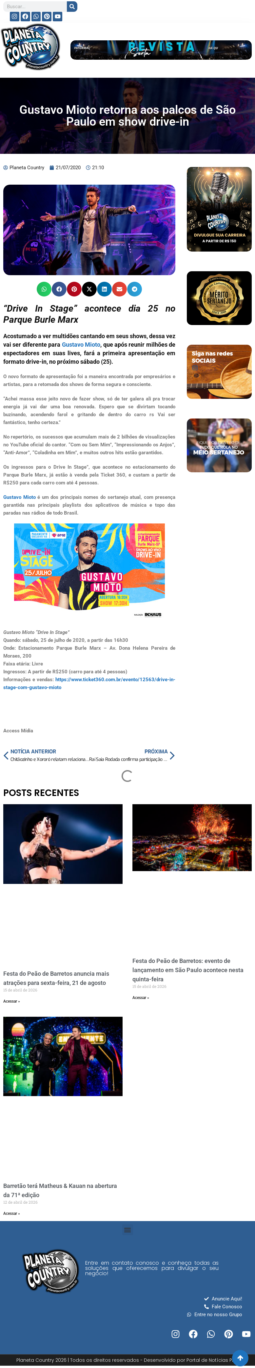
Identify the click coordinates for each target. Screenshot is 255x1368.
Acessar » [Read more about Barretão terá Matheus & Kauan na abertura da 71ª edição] (11, 1213)
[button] (44, 289)
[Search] (72, 6)
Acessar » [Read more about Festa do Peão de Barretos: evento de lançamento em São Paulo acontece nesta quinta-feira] (140, 997)
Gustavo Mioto (81, 344)
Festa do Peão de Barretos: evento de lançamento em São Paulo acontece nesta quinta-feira (188, 970)
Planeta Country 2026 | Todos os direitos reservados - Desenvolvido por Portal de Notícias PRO (127, 1360)
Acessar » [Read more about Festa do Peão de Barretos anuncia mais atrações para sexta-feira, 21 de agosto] (11, 1001)
